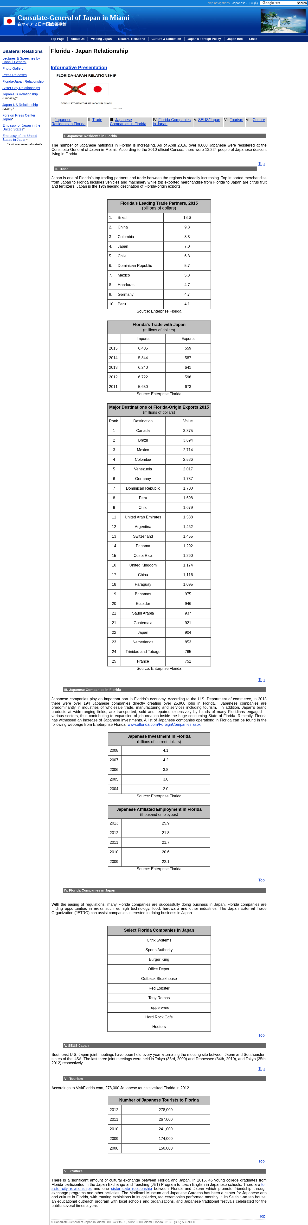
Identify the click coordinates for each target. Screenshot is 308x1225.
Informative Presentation (79, 67)
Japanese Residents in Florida (68, 122)
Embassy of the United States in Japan (19, 138)
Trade (97, 120)
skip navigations (219, 3)
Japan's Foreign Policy (204, 39)
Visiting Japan (101, 39)
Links (253, 39)
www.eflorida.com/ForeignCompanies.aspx (164, 724)
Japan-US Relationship (20, 94)
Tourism (236, 120)
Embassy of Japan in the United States (21, 127)
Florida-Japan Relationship (23, 81)
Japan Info (235, 39)
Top (261, 164)
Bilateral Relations (131, 39)
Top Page (57, 39)
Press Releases (14, 75)
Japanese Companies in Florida (128, 122)
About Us (77, 39)
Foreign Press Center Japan (18, 117)
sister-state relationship (131, 1189)
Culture (259, 120)
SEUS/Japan (209, 120)
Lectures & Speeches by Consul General (21, 60)
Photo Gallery (12, 68)
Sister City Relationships (21, 88)
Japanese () (245, 3)
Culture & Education (166, 39)
